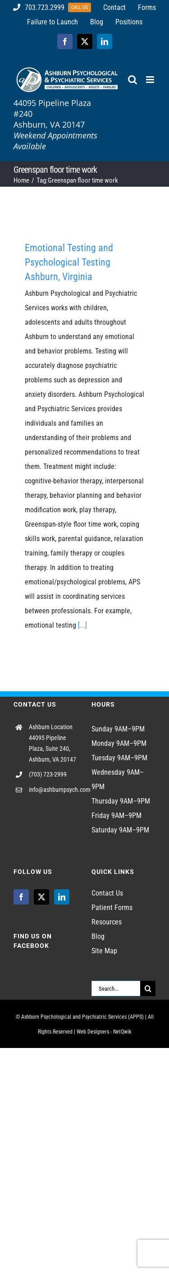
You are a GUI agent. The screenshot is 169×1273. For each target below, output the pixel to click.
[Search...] (116, 988)
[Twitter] (41, 897)
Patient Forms (111, 907)
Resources (106, 922)
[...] (82, 625)
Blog (98, 936)
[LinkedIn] (61, 897)
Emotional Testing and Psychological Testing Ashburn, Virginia (69, 262)
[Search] (147, 988)
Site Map (104, 951)
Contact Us (107, 893)
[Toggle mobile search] (132, 79)
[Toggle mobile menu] (150, 79)
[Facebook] (21, 897)
